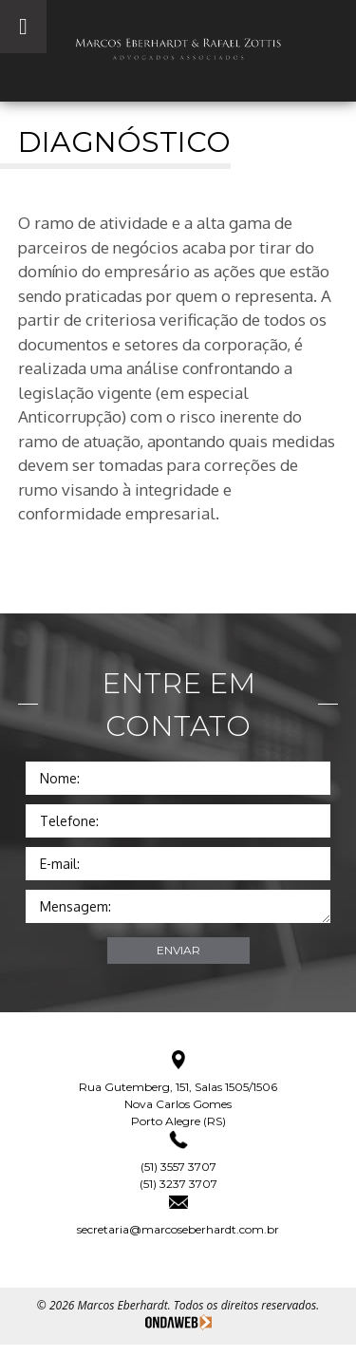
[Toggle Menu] (23, 26)
